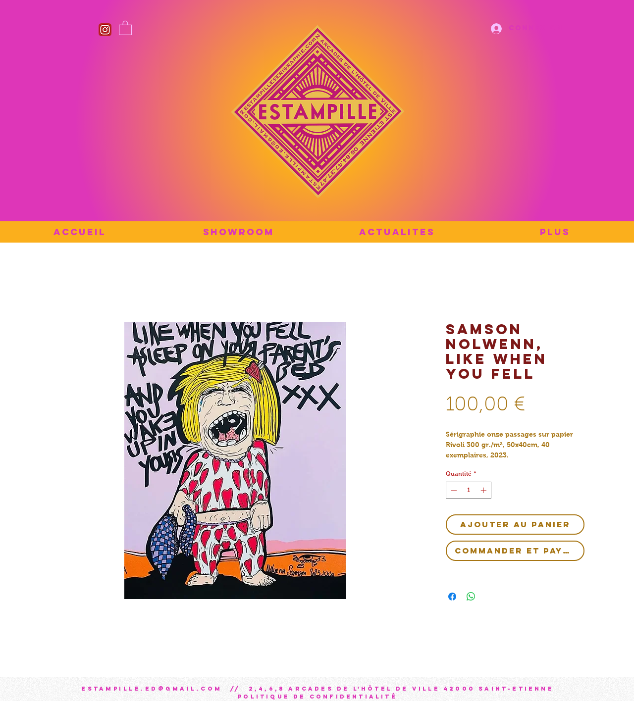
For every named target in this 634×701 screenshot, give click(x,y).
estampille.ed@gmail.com (151, 688)
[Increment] (484, 490)
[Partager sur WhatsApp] (471, 596)
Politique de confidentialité (317, 696)
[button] (125, 27)
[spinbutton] (468, 490)
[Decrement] (452, 490)
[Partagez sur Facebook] (452, 596)
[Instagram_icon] (105, 29)
